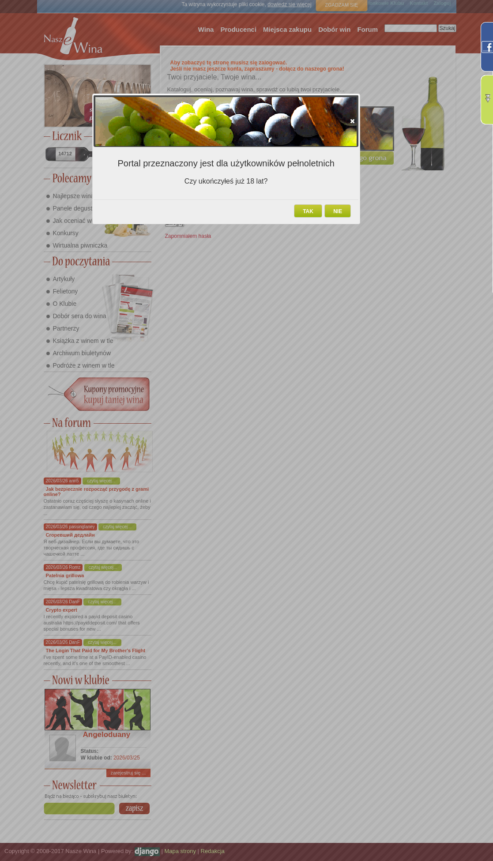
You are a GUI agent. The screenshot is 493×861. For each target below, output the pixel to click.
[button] (352, 121)
